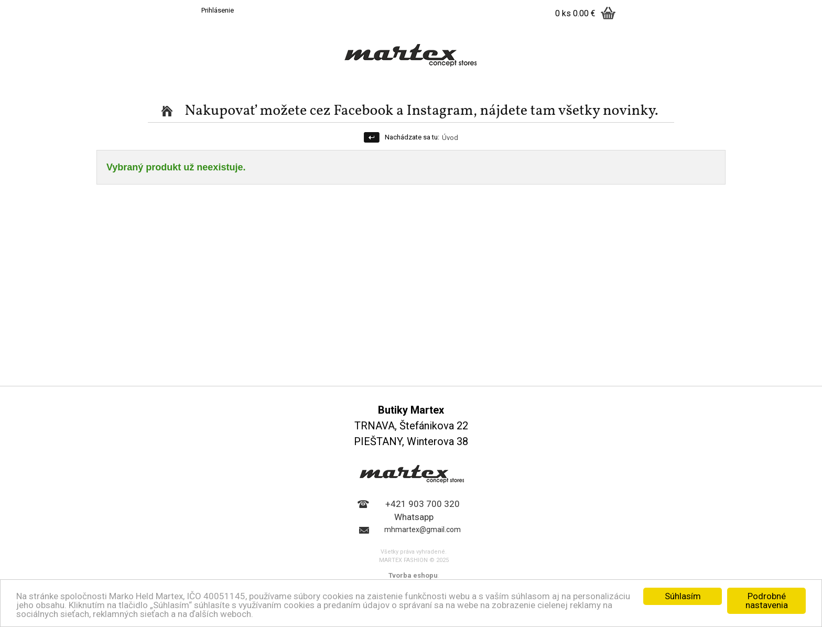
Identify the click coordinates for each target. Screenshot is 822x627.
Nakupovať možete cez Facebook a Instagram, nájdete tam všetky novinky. (421, 111)
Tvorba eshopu (413, 575)
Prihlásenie (217, 10)
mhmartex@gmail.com (422, 529)
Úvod (450, 138)
